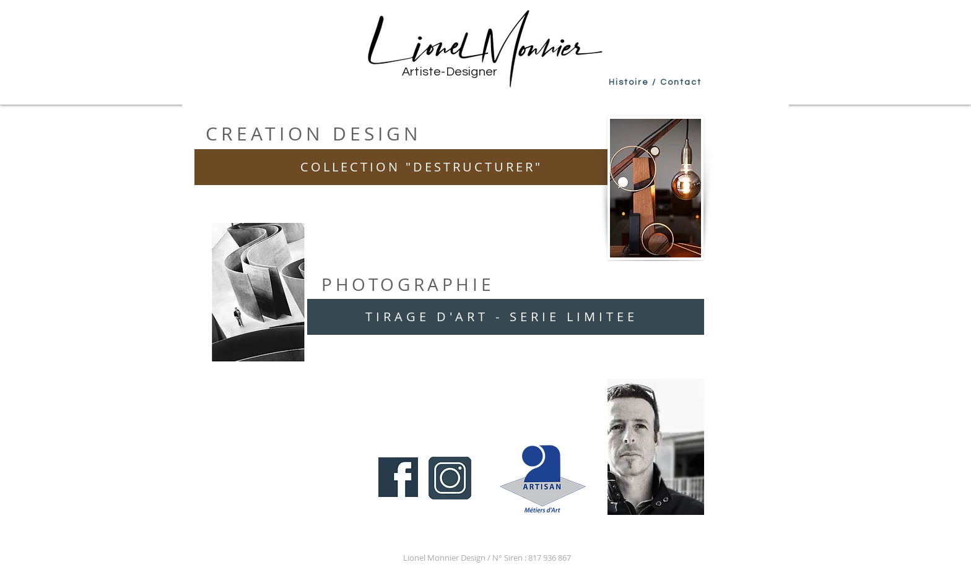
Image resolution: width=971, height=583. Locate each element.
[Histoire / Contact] (655, 82)
